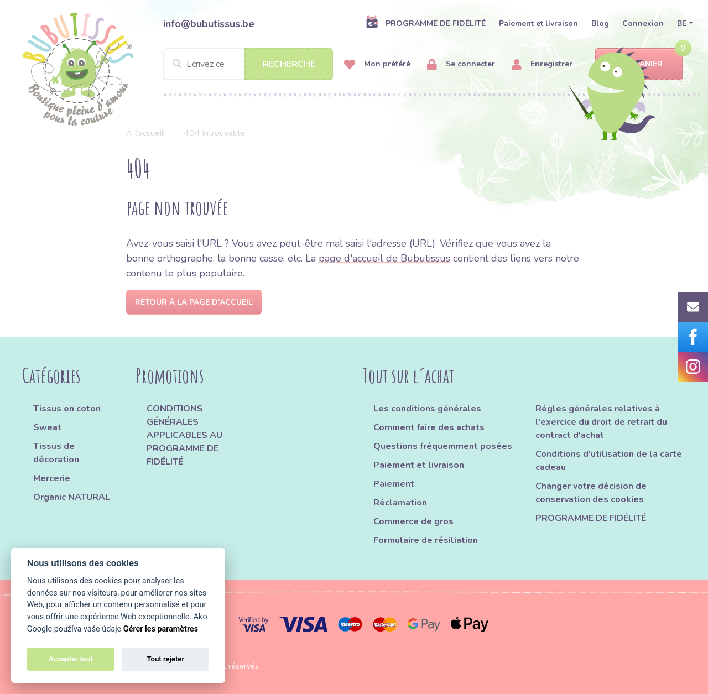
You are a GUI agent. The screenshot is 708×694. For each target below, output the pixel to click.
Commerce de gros (413, 521)
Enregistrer (542, 64)
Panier (639, 64)
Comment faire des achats (429, 427)
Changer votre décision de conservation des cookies (591, 492)
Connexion (643, 23)
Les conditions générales (427, 409)
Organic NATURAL (71, 497)
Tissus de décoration (56, 453)
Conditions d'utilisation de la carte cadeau (608, 460)
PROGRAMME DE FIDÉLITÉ (426, 23)
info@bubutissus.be (208, 23)
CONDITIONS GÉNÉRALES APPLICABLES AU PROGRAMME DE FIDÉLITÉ (184, 435)
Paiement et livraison (538, 23)
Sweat (47, 427)
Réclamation (400, 503)
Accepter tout (71, 659)
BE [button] (681, 23)
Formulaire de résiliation (425, 540)
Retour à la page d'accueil (194, 302)
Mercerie (51, 478)
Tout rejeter (165, 659)
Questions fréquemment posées (442, 446)
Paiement (393, 484)
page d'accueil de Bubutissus (384, 258)
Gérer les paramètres (160, 629)
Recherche (289, 64)
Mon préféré (377, 64)
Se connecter (461, 64)
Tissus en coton (67, 409)
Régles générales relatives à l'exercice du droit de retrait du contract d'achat (601, 422)
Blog (600, 23)
